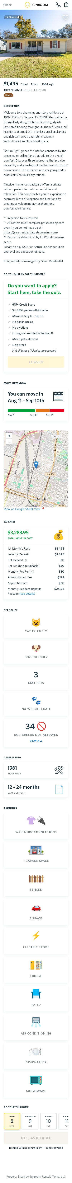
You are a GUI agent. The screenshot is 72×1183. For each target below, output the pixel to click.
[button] (36, 465)
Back (5, 5)
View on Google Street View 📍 (24, 509)
